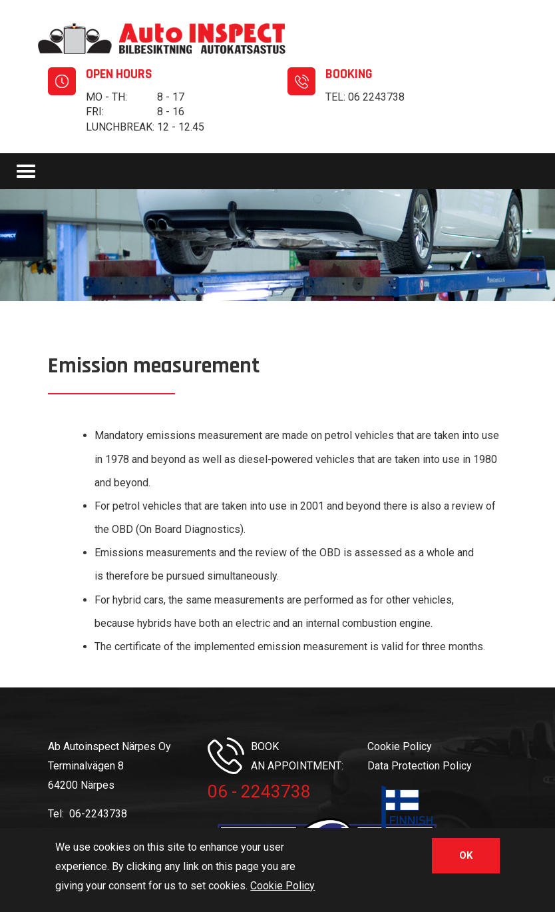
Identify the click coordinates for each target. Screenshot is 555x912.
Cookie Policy (399, 746)
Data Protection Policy (419, 765)
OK (465, 857)
